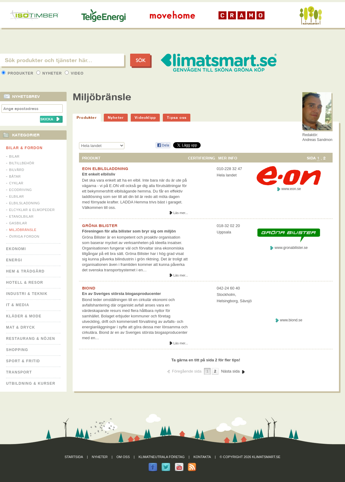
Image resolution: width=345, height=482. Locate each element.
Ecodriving (20, 190)
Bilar (14, 156)
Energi (14, 260)
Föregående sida (187, 371)
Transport (19, 372)
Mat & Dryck (20, 327)
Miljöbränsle (22, 230)
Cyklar (16, 183)
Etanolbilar (21, 216)
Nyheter (49, 73)
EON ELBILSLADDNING (105, 168)
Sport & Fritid (23, 361)
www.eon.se (291, 189)
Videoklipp (145, 117)
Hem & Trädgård (25, 271)
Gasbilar (18, 223)
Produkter (18, 73)
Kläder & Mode (23, 316)
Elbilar (16, 196)
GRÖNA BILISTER (99, 225)
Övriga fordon (24, 236)
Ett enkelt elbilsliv (98, 174)
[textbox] (62, 60)
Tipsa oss (176, 117)
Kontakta (202, 457)
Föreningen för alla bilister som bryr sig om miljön (129, 231)
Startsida (74, 457)
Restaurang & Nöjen (30, 338)
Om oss (123, 457)
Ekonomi (16, 249)
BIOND (88, 288)
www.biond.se (291, 320)
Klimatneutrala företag (162, 457)
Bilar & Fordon (24, 148)
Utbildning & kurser (30, 383)
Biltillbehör (21, 163)
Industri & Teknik (27, 294)
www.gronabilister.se (290, 248)
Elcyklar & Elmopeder (32, 210)
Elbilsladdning (24, 203)
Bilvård (16, 170)
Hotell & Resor (24, 282)
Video (74, 73)
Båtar (15, 176)
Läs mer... (180, 213)
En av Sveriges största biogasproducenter (121, 293)
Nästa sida (230, 371)
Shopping (17, 350)
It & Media (17, 305)
